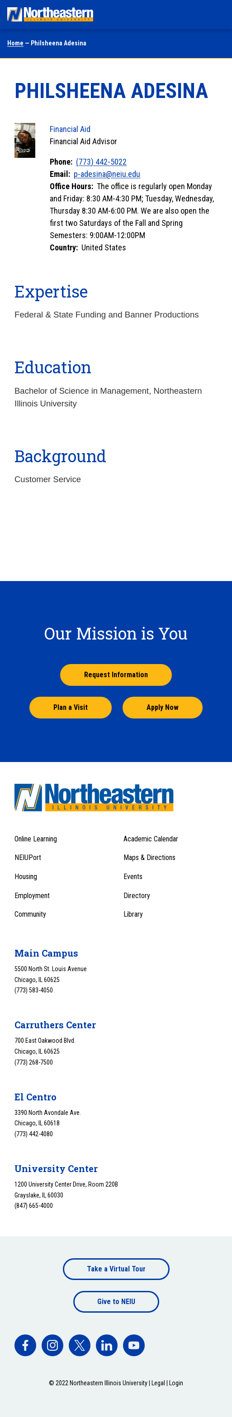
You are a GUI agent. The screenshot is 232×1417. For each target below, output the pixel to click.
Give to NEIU (116, 1301)
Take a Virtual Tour (116, 1269)
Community (30, 914)
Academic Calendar (150, 839)
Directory (136, 895)
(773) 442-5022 (101, 161)
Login (176, 1383)
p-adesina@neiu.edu (107, 174)
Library (133, 914)
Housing (25, 876)
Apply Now (163, 707)
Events (132, 876)
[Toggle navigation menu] (216, 14)
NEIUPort (27, 857)
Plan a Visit (70, 707)
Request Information (116, 674)
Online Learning (35, 839)
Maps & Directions (149, 857)
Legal (158, 1383)
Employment (32, 895)
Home (15, 43)
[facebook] (25, 1345)
